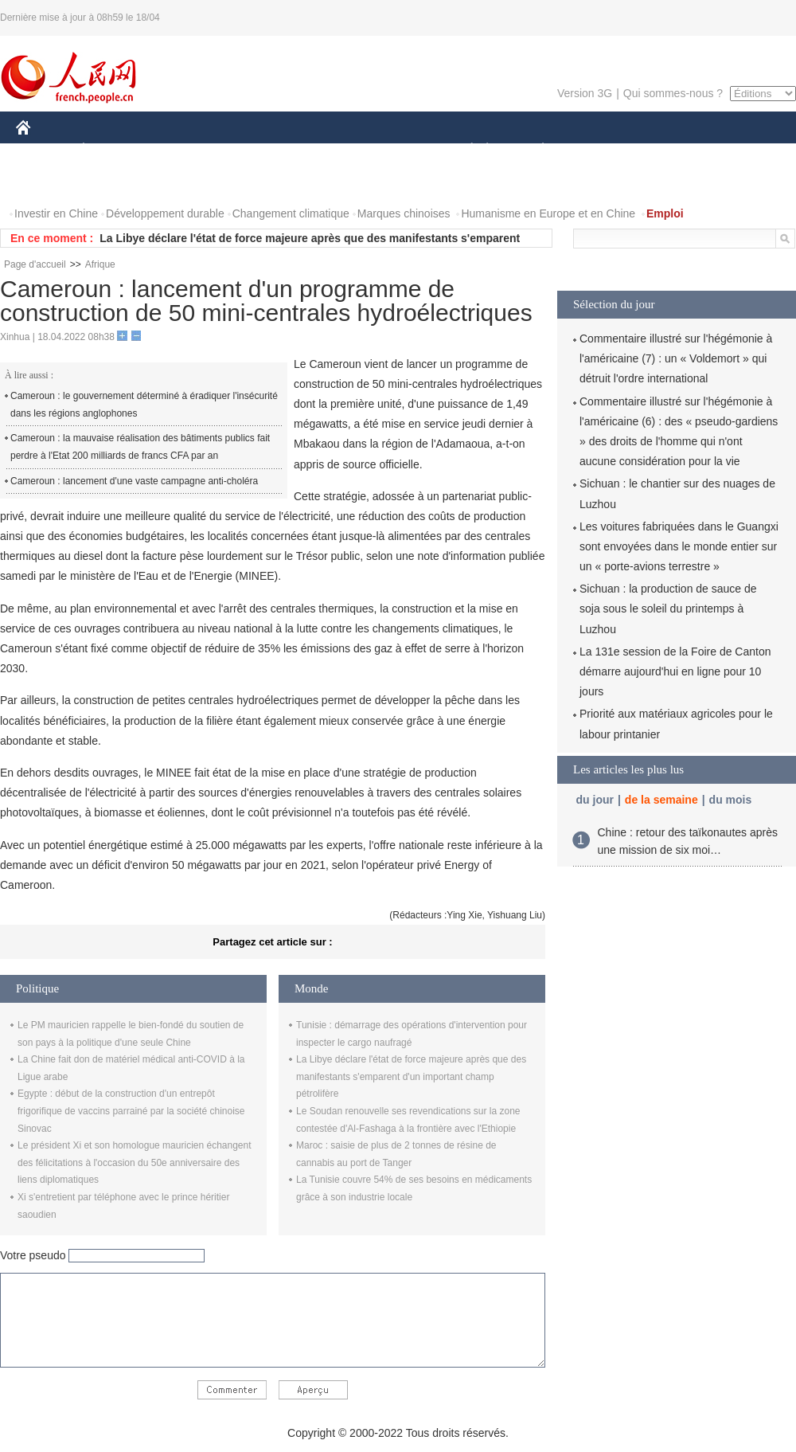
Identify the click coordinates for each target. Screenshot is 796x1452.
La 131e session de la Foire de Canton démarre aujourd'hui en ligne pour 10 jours (675, 671)
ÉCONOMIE (112, 150)
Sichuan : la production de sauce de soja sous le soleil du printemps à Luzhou (668, 608)
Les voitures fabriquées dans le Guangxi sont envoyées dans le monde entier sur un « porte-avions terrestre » (678, 546)
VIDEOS (112, 182)
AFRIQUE (251, 150)
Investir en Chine (56, 213)
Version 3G (584, 93)
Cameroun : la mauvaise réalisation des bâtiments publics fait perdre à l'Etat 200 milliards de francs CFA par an (140, 446)
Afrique (100, 264)
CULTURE (393, 150)
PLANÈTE (534, 150)
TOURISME (666, 150)
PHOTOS (48, 182)
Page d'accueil (35, 264)
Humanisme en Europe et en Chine (548, 213)
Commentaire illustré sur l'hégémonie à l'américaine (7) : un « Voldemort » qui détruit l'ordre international (675, 358)
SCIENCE (322, 150)
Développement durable (165, 213)
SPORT (598, 150)
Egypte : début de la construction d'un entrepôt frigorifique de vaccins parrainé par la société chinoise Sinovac (131, 1110)
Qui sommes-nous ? (673, 93)
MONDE (185, 150)
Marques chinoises (404, 213)
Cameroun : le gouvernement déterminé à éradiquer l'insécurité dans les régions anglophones (144, 404)
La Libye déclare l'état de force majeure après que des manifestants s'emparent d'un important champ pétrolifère (411, 1076)
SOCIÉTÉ (464, 150)
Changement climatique (290, 213)
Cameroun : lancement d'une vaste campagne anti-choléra (134, 481)
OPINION (741, 150)
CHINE (43, 150)
